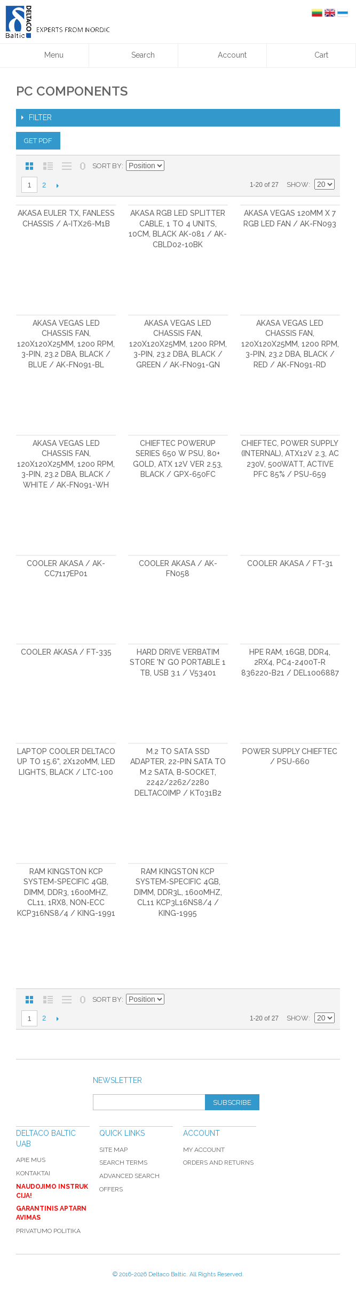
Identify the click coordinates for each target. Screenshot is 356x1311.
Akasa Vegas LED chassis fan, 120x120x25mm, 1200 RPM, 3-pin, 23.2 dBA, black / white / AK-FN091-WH (66, 464)
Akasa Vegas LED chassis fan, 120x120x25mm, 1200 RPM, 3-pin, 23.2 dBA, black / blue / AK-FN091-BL (66, 344)
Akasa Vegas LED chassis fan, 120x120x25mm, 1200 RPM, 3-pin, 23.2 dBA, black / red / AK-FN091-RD (290, 344)
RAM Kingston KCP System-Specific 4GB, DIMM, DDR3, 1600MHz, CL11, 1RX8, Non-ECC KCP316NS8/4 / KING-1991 (66, 892)
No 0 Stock (83, 166)
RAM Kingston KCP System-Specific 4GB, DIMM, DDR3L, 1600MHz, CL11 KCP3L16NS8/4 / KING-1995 (178, 892)
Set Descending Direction (174, 166)
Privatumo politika (48, 1231)
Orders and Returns (218, 1162)
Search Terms (123, 1162)
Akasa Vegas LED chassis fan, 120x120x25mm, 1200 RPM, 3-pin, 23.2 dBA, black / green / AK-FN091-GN (178, 344)
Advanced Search (129, 1176)
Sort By (107, 166)
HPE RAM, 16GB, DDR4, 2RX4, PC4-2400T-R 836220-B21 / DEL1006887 (290, 662)
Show (297, 184)
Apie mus (30, 1160)
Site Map (113, 1149)
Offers (111, 1189)
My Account (204, 1149)
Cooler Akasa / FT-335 (66, 652)
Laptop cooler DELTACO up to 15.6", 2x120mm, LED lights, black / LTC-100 (66, 761)
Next (57, 185)
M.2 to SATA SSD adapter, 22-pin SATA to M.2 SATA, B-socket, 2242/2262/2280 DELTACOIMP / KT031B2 (178, 772)
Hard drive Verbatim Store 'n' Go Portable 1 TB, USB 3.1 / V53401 (178, 662)
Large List (67, 166)
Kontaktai (33, 1173)
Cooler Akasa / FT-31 (290, 563)
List (48, 166)
